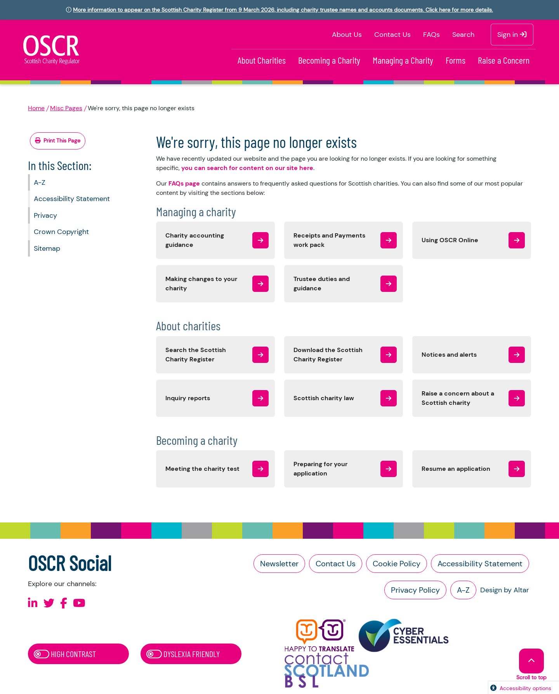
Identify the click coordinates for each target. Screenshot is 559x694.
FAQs (431, 34)
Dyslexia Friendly (183, 654)
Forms (455, 60)
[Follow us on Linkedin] (33, 603)
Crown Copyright (61, 231)
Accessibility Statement (72, 198)
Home (36, 108)
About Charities (262, 60)
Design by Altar (504, 590)
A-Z (39, 182)
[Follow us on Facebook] (63, 603)
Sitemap (47, 248)
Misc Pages (66, 108)
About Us (347, 34)
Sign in (512, 34)
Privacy (45, 215)
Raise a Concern (503, 60)
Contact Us (392, 34)
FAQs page (184, 183)
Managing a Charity (403, 60)
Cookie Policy (396, 564)
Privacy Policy (415, 590)
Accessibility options (525, 688)
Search (463, 34)
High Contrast (65, 654)
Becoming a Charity (329, 60)
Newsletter (279, 564)
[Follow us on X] (48, 603)
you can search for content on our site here (247, 168)
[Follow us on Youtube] (79, 603)
